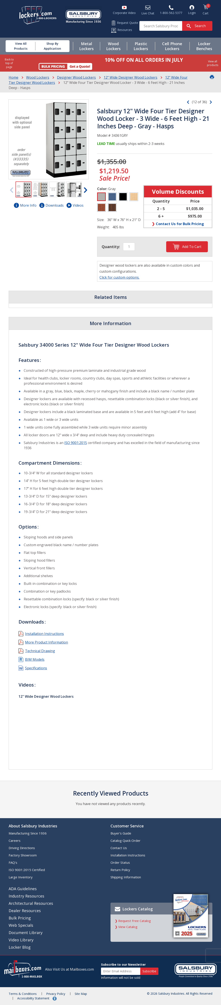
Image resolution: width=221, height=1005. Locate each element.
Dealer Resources (25, 910)
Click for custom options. (119, 277)
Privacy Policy (55, 994)
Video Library (21, 939)
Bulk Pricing (20, 917)
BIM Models (34, 659)
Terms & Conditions (23, 994)
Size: (100, 219)
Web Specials (21, 925)
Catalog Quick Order (125, 840)
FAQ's (13, 862)
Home (13, 77)
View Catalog (127, 927)
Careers (15, 840)
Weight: (103, 227)
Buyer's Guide (120, 833)
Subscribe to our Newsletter (123, 964)
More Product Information (46, 642)
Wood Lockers (37, 77)
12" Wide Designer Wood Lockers (130, 77)
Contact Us (118, 848)
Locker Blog (20, 947)
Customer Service (127, 825)
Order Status (120, 862)
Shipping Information (125, 877)
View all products (212, 63)
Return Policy (120, 870)
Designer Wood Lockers (76, 77)
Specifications (36, 668)
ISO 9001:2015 (75, 442)
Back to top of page (9, 63)
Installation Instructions (44, 633)
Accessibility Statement (33, 998)
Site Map (81, 994)
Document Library (26, 932)
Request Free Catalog (134, 921)
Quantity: (111, 246)
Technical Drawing (40, 650)
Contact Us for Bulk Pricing (180, 223)
